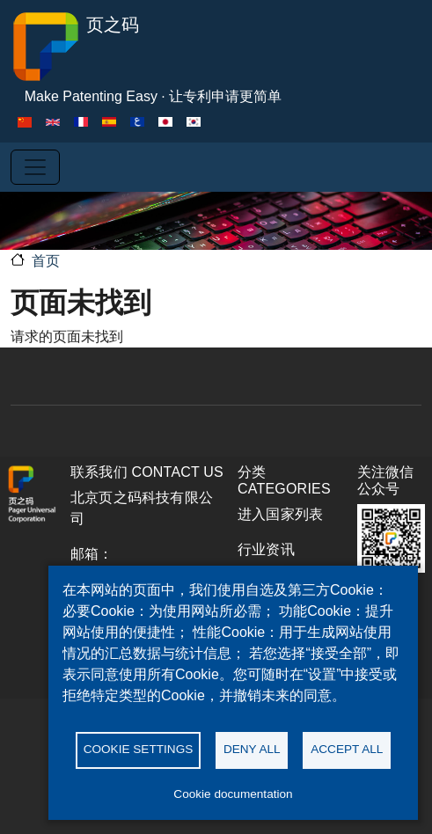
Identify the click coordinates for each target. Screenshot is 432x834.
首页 (46, 260)
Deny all (252, 749)
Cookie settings (139, 749)
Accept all (347, 749)
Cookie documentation (232, 794)
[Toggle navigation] (35, 167)
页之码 (75, 46)
